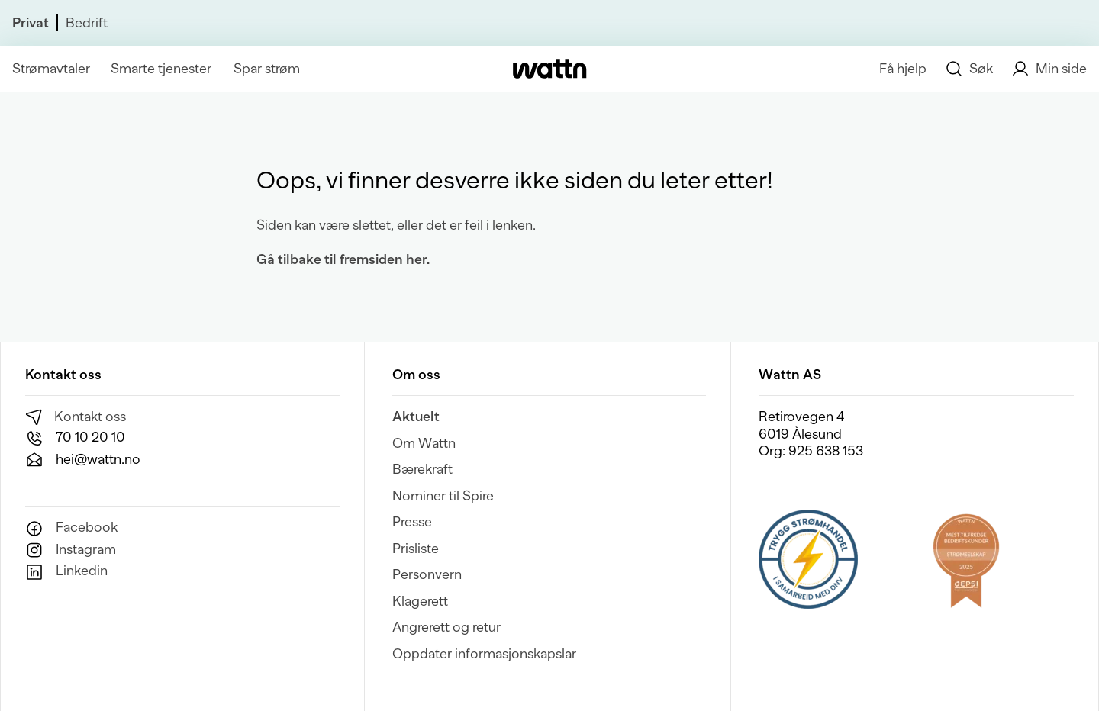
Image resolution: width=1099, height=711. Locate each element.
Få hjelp (903, 68)
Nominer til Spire (443, 495)
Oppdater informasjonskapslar (484, 653)
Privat (30, 23)
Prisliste (415, 548)
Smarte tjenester (161, 68)
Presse (412, 521)
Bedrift (87, 23)
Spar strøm (267, 68)
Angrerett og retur (446, 627)
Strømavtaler (51, 68)
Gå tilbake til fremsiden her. (343, 259)
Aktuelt (416, 416)
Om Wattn (424, 443)
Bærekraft (422, 469)
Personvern (427, 574)
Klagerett (420, 601)
